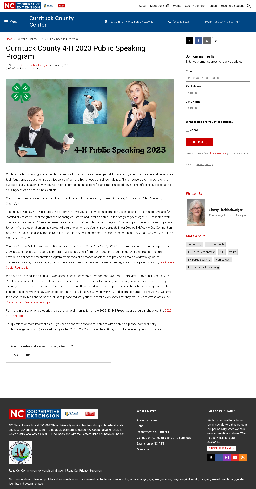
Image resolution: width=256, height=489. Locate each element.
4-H (222, 252)
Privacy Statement (90, 470)
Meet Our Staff (159, 5)
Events (177, 5)
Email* (190, 71)
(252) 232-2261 (179, 22)
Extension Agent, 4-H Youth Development (228, 215)
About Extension (147, 420)
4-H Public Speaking (199, 259)
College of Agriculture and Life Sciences (164, 437)
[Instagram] (227, 457)
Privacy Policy (205, 164)
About (142, 5)
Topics (212, 5)
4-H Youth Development (201, 252)
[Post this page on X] (189, 40)
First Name (193, 86)
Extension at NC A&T (150, 443)
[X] (211, 457)
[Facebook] (219, 457)
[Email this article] (207, 40)
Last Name (193, 101)
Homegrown (223, 259)
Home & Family (215, 244)
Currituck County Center (51, 21)
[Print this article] (215, 40)
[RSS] (243, 457)
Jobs (140, 426)
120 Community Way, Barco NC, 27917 (129, 22)
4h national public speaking (203, 267)
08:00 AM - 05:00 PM (227, 21)
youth (232, 252)
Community (194, 244)
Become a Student (232, 5)
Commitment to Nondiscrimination (42, 470)
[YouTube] (235, 457)
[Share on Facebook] (198, 40)
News (9, 39)
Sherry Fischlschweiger (33, 65)
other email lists (218, 153)
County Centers (195, 5)
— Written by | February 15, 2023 (37, 65)
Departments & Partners (153, 432)
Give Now (143, 449)
